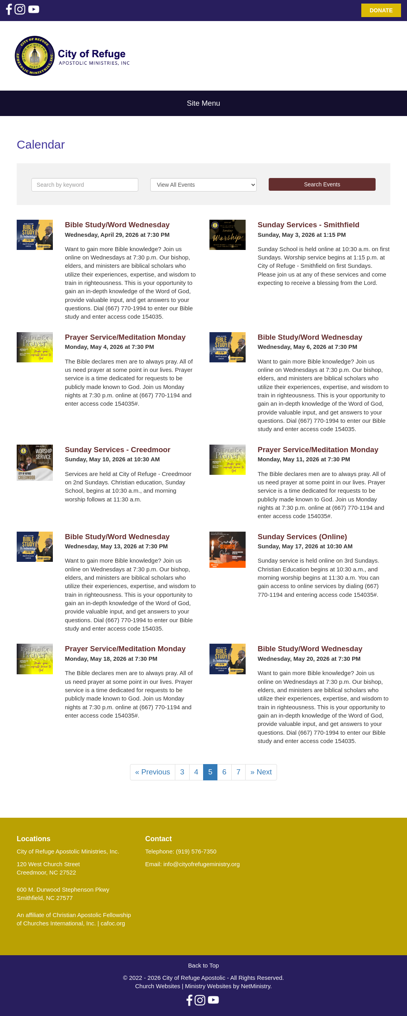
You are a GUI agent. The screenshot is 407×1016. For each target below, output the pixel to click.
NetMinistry (255, 986)
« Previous (152, 772)
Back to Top (203, 965)
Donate (381, 10)
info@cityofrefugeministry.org (201, 864)
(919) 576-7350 (196, 851)
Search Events (322, 184)
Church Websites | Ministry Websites (184, 986)
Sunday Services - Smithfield (308, 225)
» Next (261, 772)
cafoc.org (113, 923)
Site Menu (203, 103)
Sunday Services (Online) (302, 536)
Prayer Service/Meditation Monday (125, 337)
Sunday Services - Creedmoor (117, 449)
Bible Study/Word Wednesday (117, 225)
